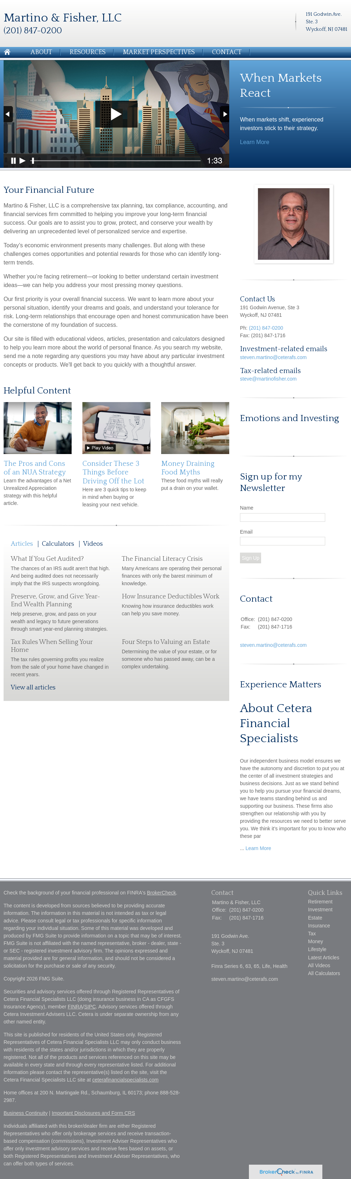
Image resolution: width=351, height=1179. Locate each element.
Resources (87, 52)
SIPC (90, 1006)
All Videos (319, 965)
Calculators (58, 544)
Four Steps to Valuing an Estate (166, 642)
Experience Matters (280, 684)
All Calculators (324, 973)
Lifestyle (317, 949)
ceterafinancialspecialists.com (125, 1080)
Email (246, 532)
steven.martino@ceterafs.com (273, 357)
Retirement (320, 901)
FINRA (75, 1006)
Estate (315, 918)
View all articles (33, 687)
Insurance (319, 926)
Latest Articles (323, 957)
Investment (320, 909)
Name (246, 508)
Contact (227, 52)
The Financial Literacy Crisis (162, 559)
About (41, 52)
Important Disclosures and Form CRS (93, 1113)
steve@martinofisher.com (268, 379)
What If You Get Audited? (47, 559)
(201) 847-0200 (266, 328)
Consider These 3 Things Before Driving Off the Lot (113, 472)
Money (315, 941)
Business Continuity (26, 1113)
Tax (312, 933)
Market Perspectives (159, 52)
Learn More (254, 142)
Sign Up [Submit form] (250, 558)
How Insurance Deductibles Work (171, 596)
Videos (93, 544)
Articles (22, 544)
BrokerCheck (161, 893)
